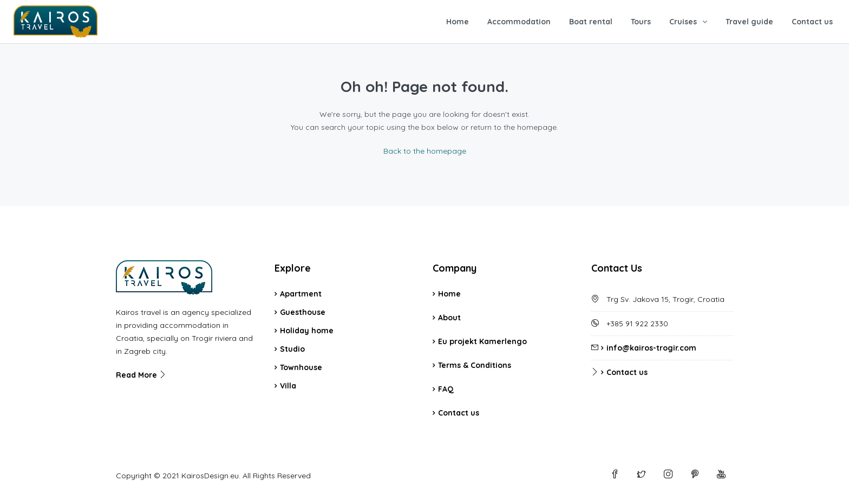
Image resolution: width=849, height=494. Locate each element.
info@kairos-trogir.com (651, 348)
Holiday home (307, 330)
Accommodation (519, 22)
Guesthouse (302, 312)
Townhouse (301, 367)
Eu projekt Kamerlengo (482, 341)
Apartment (301, 294)
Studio (292, 349)
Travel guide (749, 22)
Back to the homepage (424, 151)
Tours (641, 22)
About (449, 317)
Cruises (683, 22)
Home (457, 22)
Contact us (812, 22)
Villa (288, 386)
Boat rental (590, 22)
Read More (141, 375)
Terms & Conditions (474, 365)
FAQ (446, 389)
